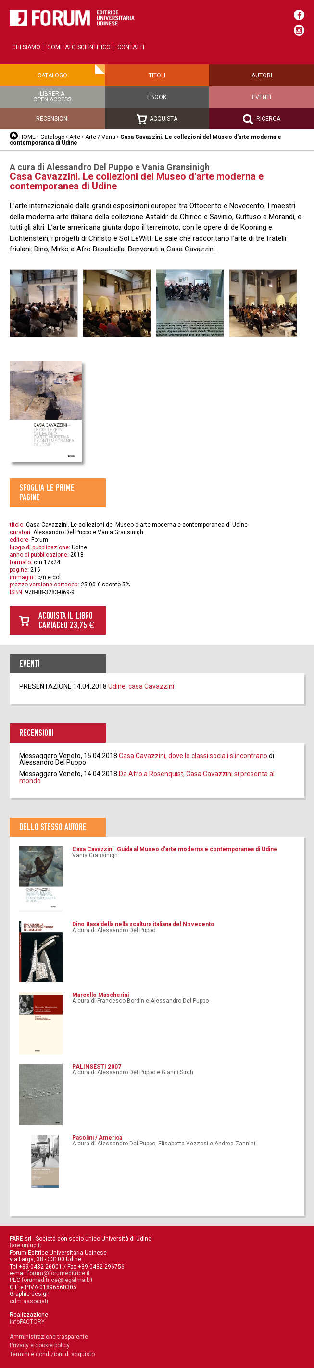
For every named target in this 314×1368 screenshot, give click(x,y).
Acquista (157, 119)
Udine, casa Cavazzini (141, 686)
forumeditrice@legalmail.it (57, 1280)
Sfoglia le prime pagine (47, 492)
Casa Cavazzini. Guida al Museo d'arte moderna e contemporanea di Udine (174, 849)
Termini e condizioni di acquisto (52, 1354)
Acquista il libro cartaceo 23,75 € (66, 620)
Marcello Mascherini (100, 995)
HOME (27, 137)
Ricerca (261, 119)
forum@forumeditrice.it (58, 1273)
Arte (75, 137)
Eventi (261, 97)
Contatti (130, 47)
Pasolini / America (97, 1137)
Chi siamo (26, 47)
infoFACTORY (27, 1321)
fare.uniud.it (25, 1245)
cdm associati (29, 1301)
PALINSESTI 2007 (96, 1066)
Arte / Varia (100, 137)
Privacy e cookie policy (40, 1345)
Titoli (157, 75)
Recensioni (52, 118)
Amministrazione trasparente (49, 1336)
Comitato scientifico (79, 47)
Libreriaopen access (52, 96)
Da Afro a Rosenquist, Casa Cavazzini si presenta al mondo (147, 777)
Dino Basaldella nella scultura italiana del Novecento (143, 924)
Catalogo (52, 75)
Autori (261, 75)
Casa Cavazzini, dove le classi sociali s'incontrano (193, 755)
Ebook (156, 97)
